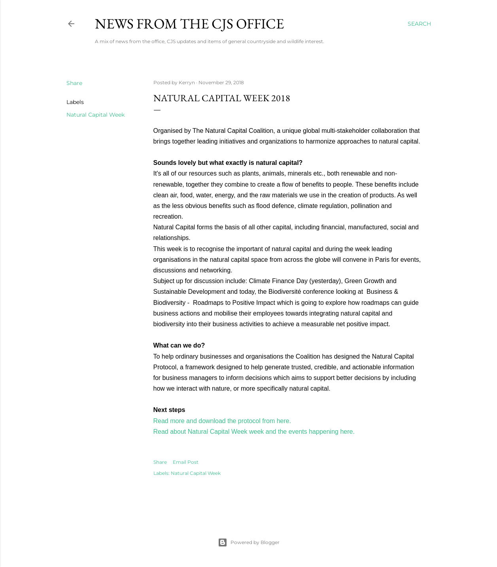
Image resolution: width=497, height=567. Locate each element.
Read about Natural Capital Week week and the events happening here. (254, 431)
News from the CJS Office (189, 23)
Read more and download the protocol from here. (222, 421)
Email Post (185, 462)
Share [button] (74, 83)
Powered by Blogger (249, 542)
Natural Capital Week (95, 114)
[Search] (419, 23)
